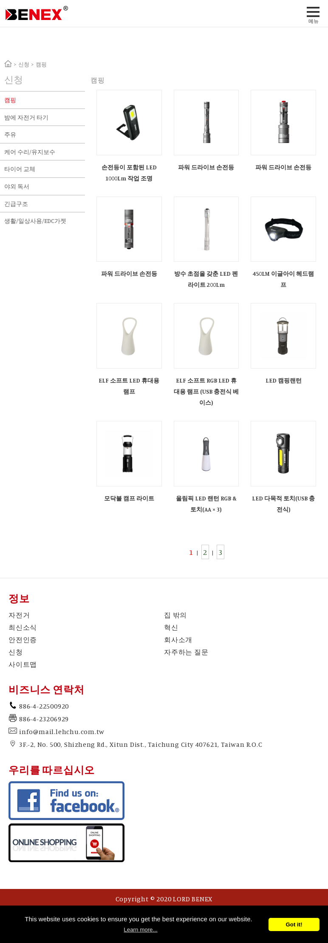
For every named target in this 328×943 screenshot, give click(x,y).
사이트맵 (22, 664)
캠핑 (10, 99)
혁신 (171, 627)
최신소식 (22, 627)
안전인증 (22, 639)
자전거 (19, 615)
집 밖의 (175, 615)
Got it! (294, 924)
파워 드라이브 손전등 (206, 167)
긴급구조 (16, 203)
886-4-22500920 (44, 706)
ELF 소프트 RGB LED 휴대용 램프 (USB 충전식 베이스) (206, 391)
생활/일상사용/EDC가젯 (35, 220)
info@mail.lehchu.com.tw (61, 731)
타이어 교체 (19, 168)
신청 (23, 64)
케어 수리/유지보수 (29, 151)
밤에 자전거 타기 (26, 117)
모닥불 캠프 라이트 (129, 498)
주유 (10, 134)
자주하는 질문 (186, 652)
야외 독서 (16, 186)
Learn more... (140, 929)
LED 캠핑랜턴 (284, 380)
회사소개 (178, 639)
